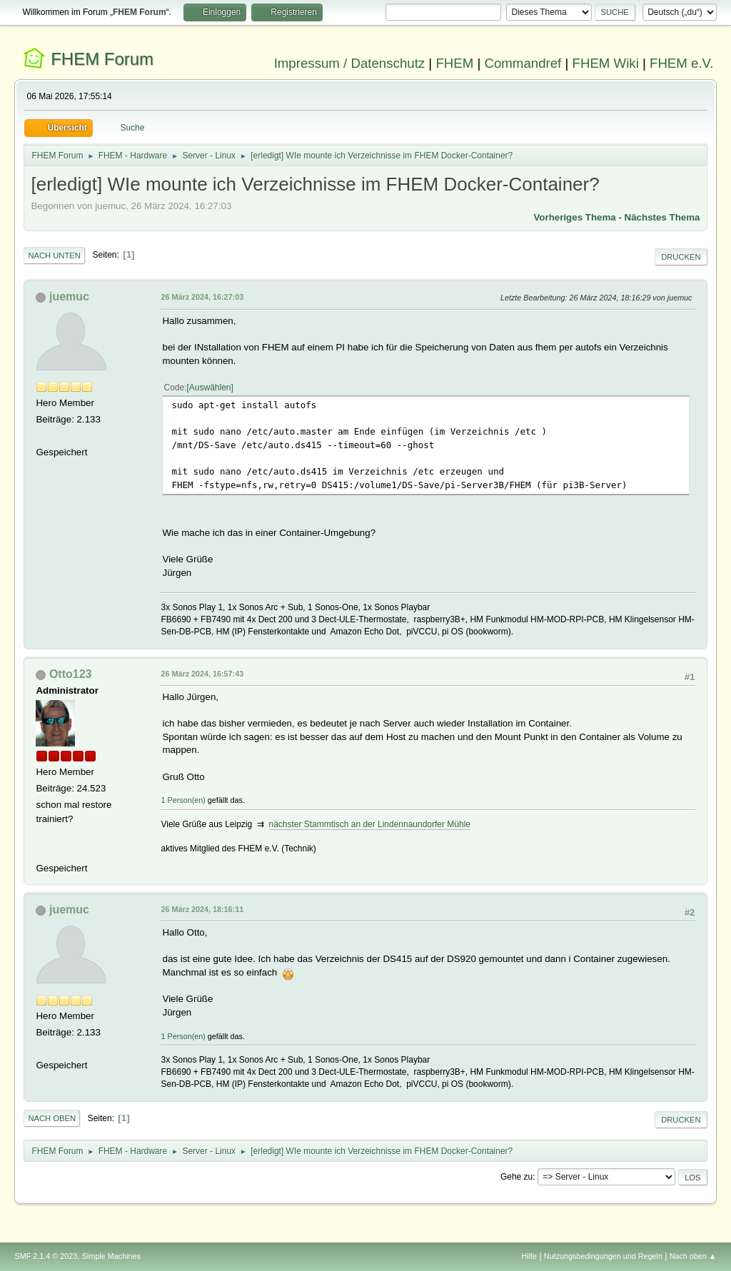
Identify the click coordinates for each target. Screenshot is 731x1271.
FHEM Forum (102, 59)
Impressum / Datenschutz (349, 63)
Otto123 (70, 674)
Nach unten (54, 255)
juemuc (69, 296)
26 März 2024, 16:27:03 (202, 297)
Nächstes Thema (662, 217)
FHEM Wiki (606, 63)
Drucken (680, 257)
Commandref (522, 63)
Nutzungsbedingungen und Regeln (603, 1256)
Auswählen (210, 388)
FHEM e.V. (682, 63)
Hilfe (530, 1256)
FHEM (454, 63)
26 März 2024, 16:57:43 (202, 673)
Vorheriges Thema (574, 217)
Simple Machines (111, 1256)
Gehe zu (516, 1177)
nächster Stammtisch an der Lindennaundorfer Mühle (369, 824)
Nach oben (52, 1118)
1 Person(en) (183, 800)
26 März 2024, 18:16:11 (202, 909)
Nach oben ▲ (693, 1256)
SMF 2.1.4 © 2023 (45, 1256)
